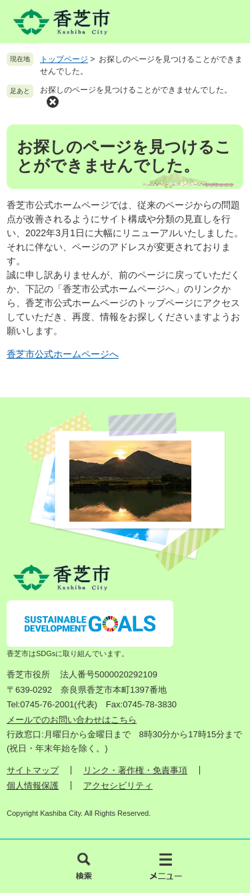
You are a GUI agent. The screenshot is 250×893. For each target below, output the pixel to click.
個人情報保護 (33, 786)
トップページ (64, 59)
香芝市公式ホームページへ (63, 354)
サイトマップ (33, 770)
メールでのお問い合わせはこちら (72, 720)
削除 (53, 102)
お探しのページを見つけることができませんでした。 (136, 89)
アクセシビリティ (118, 786)
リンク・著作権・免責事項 (135, 770)
